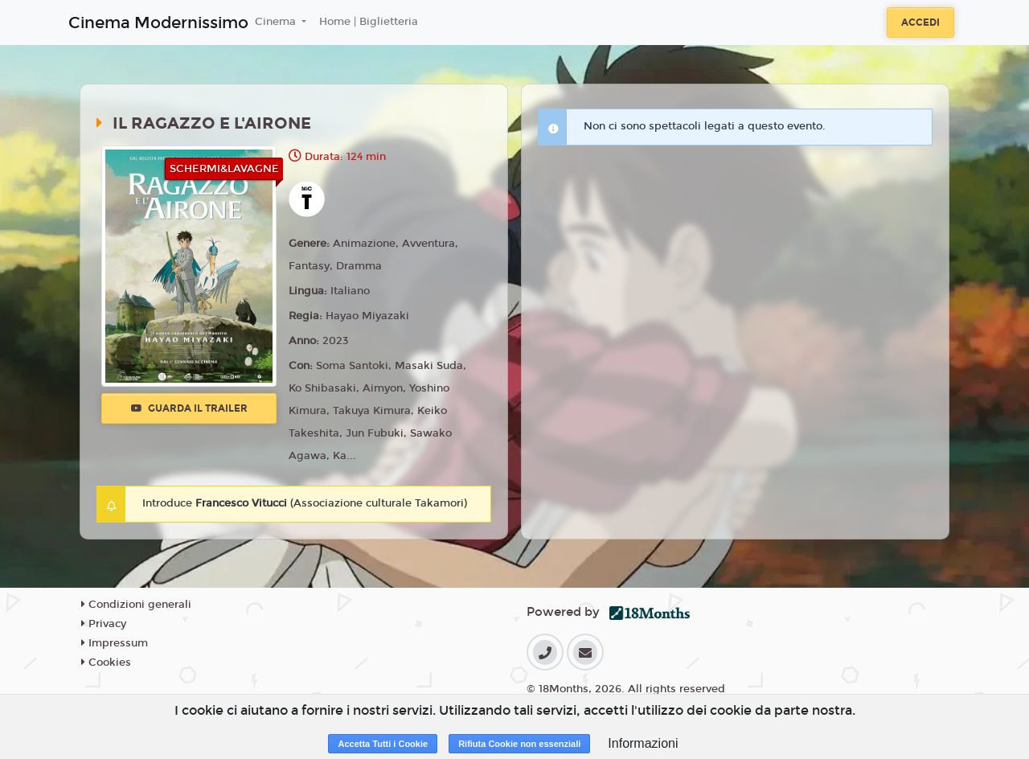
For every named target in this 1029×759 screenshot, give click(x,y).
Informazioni (643, 743)
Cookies (106, 662)
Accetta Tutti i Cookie (383, 744)
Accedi (920, 22)
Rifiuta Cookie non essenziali (519, 744)
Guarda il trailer (189, 408)
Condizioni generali (136, 604)
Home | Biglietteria (368, 21)
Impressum (114, 643)
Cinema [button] (277, 21)
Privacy (103, 623)
